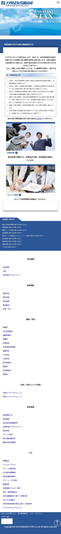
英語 (7, 516)
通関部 (5, 339)
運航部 (5, 366)
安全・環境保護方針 (10, 492)
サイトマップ (38, 513)
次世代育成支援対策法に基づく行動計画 (17, 504)
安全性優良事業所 (9, 476)
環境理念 (6, 461)
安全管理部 (7, 370)
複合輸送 (6, 305)
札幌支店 (6, 343)
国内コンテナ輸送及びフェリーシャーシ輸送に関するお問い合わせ (22, 236)
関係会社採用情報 (9, 442)
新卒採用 (6, 431)
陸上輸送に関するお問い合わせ (11, 239)
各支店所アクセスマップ (11, 275)
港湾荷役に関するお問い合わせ (11, 241)
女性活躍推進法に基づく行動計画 (15, 496)
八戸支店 (6, 355)
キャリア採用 (7, 434)
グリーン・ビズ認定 (10, 480)
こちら (38, 118)
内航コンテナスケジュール (12, 393)
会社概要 (6, 267)
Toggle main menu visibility (58, 1)
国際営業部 (7, 335)
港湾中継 (6, 297)
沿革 (4, 271)
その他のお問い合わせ (9, 247)
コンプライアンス (9, 465)
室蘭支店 (6, 351)
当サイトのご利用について (8, 513)
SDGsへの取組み (9, 500)
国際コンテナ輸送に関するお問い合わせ (14, 230)
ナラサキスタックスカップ (12, 508)
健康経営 (6, 484)
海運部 (5, 374)
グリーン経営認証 (9, 469)
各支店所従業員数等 (10, 423)
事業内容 (6, 293)
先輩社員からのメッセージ (12, 427)
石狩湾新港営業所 (9, 347)
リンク (31, 513)
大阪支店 (6, 359)
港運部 (5, 327)
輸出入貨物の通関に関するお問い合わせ (14, 224)
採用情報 (39, 44)
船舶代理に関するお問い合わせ (11, 244)
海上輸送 (6, 301)
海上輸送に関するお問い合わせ (11, 233)
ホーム (31, 44)
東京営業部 (7, 363)
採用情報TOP (8, 415)
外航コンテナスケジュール (12, 396)
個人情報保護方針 (9, 438)
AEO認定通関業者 (9, 472)
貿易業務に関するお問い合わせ (11, 227)
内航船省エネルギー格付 (11, 488)
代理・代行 (7, 309)
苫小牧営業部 (7, 331)
